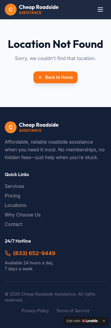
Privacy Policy (35, 310)
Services (14, 186)
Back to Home (55, 77)
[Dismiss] (103, 320)
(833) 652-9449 (30, 253)
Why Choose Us (23, 215)
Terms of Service (72, 310)
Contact (13, 224)
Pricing (12, 196)
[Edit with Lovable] (82, 320)
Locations (16, 205)
